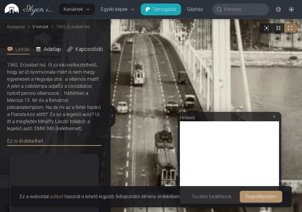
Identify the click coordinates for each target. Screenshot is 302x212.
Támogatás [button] (160, 9)
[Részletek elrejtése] (111, 60)
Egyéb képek (118, 9)
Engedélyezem (261, 196)
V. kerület (40, 26)
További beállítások (211, 196)
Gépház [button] (195, 9)
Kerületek (77, 9)
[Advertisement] (229, 52)
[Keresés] (243, 9)
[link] (27, 9)
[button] (278, 9)
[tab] (20, 49)
